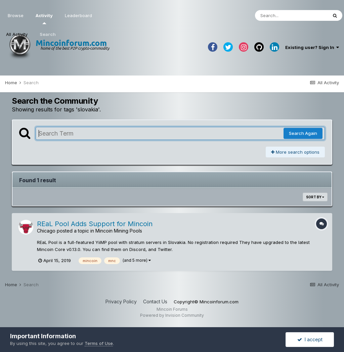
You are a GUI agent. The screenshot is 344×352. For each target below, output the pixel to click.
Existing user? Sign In (312, 47)
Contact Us (155, 301)
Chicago (46, 231)
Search (48, 34)
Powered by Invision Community (172, 315)
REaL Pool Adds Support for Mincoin (95, 224)
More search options (295, 152)
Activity (44, 18)
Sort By (315, 197)
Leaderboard (78, 15)
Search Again (303, 133)
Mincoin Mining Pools (118, 231)
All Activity (17, 34)
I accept (309, 339)
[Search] (291, 15)
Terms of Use (99, 343)
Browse (16, 15)
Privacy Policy (121, 301)
